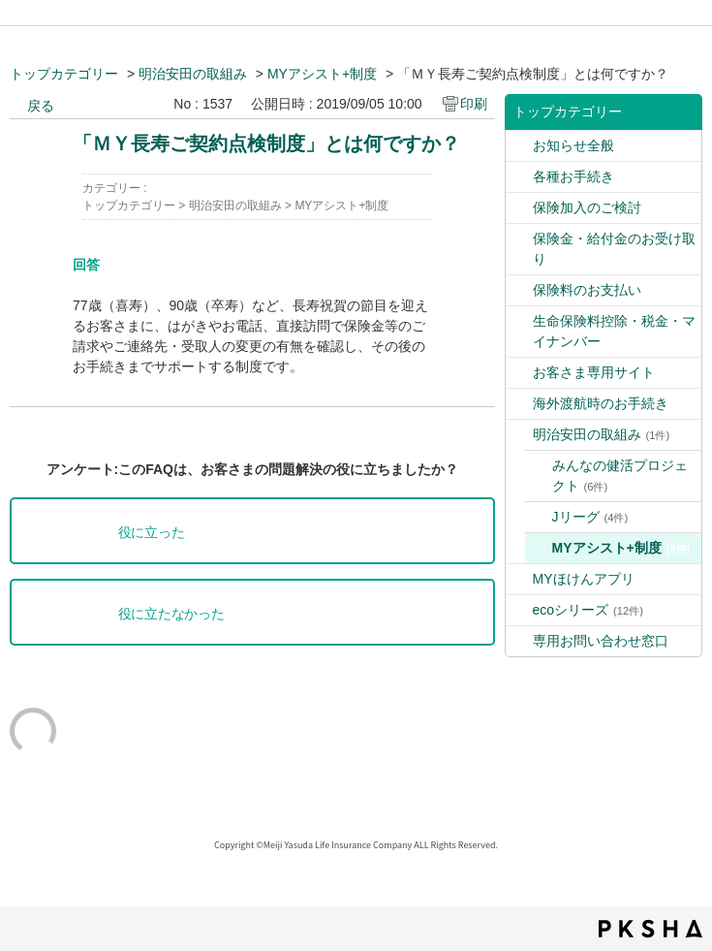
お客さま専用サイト (594, 372)
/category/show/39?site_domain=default (519, 435)
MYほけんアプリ (584, 578)
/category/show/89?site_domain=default (519, 641)
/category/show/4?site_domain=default (519, 208)
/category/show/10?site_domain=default (519, 290)
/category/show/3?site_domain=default (519, 177)
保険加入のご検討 (587, 207)
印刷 (473, 103)
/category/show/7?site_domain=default (519, 373)
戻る (40, 105)
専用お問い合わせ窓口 (600, 641)
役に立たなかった (171, 614)
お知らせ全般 (573, 145)
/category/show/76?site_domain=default (519, 579)
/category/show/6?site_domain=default (519, 404)
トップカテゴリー (64, 73)
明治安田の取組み (193, 73)
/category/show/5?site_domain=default (519, 239)
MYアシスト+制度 (322, 73)
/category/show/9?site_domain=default (519, 146)
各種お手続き (573, 176)
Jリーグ (590, 516)
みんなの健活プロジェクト (620, 475)
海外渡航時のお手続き (600, 403)
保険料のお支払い (587, 290)
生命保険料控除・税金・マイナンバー (614, 331)
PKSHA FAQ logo (650, 928)
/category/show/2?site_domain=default (519, 321)
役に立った (151, 532)
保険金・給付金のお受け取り (614, 249)
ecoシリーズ (588, 610)
